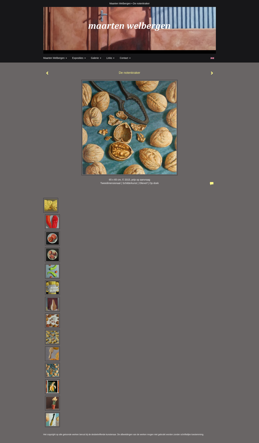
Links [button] (110, 58)
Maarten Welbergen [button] (55, 58)
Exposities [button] (79, 58)
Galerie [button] (96, 58)
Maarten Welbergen (120, 3)
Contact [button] (125, 58)
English (212, 58)
